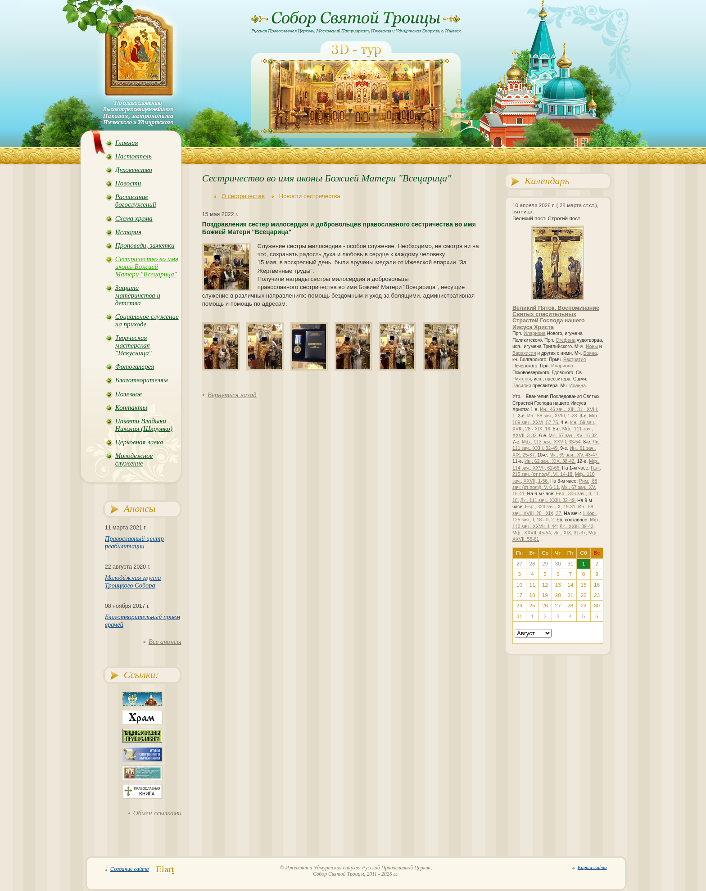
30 (597, 605)
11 (532, 585)
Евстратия (574, 359)
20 (558, 595)
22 (584, 595)
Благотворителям (141, 380)
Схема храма (134, 218)
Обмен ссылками (157, 813)
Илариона (535, 333)
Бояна (590, 353)
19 (545, 595)
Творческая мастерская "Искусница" (133, 345)
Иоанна (577, 385)
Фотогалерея (134, 366)
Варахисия (524, 353)
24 (519, 605)
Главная (126, 142)
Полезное (128, 394)
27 (558, 605)
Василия (521, 385)
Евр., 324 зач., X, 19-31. (551, 506)
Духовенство (133, 169)
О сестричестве (243, 196)
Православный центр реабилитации (134, 542)
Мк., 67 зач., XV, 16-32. (573, 435)
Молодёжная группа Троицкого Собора (133, 581)
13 (558, 585)
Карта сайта (592, 867)
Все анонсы (165, 641)
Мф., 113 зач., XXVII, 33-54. (552, 441)
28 (570, 605)
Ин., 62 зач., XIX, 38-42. (550, 461)
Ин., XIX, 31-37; (570, 532)
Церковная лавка (139, 442)
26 (545, 605)
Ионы (592, 346)
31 (519, 616)
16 (597, 585)
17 (519, 595)
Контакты (131, 407)
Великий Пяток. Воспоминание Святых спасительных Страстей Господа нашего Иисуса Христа (555, 317)
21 (570, 595)
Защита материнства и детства (137, 295)
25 (532, 605)
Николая (521, 378)
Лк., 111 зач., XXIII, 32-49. (548, 500)
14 (570, 585)
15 (584, 585)
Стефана (565, 340)
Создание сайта (129, 869)
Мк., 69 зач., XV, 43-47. (574, 454)
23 (597, 595)
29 (584, 605)
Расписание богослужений (135, 200)
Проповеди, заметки (145, 245)
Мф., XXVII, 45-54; (532, 532)
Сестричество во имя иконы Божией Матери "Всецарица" (146, 266)
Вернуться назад (232, 394)
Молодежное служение (134, 459)
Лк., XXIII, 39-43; (577, 526)
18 (532, 595)
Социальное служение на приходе (147, 320)
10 (519, 585)
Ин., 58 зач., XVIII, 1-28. (553, 415)
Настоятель (133, 156)
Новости (128, 183)
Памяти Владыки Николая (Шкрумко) (143, 424)
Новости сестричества (309, 196)
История (128, 231)
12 (545, 585)
